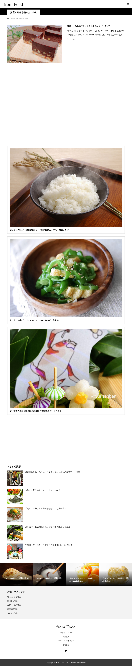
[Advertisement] (66, 105)
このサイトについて (66, 633)
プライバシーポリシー (66, 641)
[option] (16, 574)
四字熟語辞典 (12, 609)
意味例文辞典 (12, 613)
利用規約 (66, 637)
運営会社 (66, 645)
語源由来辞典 (12, 601)
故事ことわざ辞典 (14, 605)
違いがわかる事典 (14, 597)
